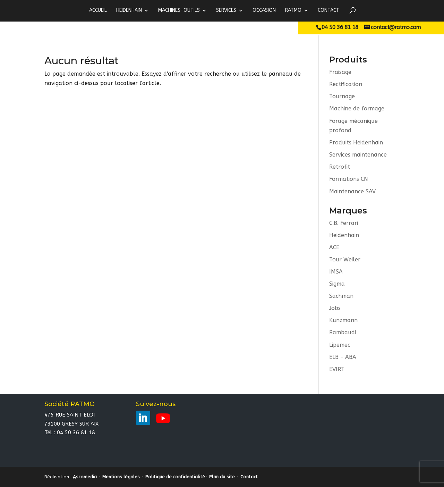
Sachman (341, 296)
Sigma (337, 284)
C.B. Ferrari (343, 223)
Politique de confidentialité (175, 477)
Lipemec (339, 345)
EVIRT (336, 369)
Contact (328, 10)
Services (226, 10)
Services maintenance (358, 154)
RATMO (293, 10)
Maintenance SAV (352, 191)
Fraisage (340, 72)
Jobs (335, 308)
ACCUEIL (98, 10)
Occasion (264, 10)
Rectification (345, 84)
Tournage (342, 96)
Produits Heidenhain (356, 142)
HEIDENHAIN (129, 10)
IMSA (336, 272)
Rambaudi (342, 333)
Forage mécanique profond (353, 126)
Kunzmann (343, 321)
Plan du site (222, 477)
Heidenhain (344, 235)
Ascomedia (85, 477)
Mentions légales (121, 477)
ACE (334, 247)
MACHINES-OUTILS (179, 10)
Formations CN (348, 179)
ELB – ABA (342, 357)
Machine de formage (356, 109)
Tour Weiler (344, 260)
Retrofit (339, 167)
